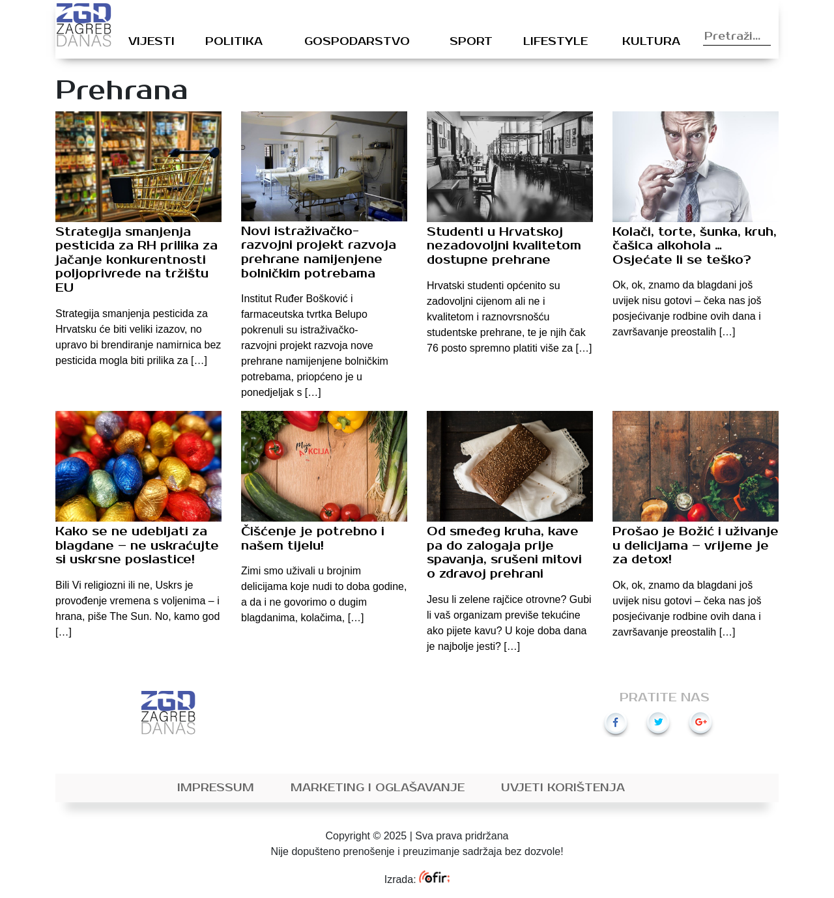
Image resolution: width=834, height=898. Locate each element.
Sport (471, 41)
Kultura (651, 41)
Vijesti (151, 41)
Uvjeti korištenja (563, 787)
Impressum (215, 787)
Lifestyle (555, 41)
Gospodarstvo (357, 41)
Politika (234, 41)
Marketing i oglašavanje (378, 787)
